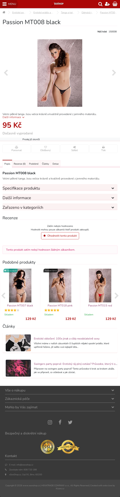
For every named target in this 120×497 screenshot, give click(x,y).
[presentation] (6, 73)
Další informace (14, 117)
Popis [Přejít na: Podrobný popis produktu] (7, 163)
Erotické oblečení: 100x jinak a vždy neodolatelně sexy (67, 338)
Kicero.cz (60, 488)
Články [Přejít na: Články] (45, 163)
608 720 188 (30, 469)
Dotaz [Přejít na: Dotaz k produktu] (56, 163)
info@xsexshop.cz (24, 464)
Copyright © (10, 485)
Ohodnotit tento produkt (60, 236)
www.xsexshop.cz (31, 485)
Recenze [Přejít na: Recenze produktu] (20, 163)
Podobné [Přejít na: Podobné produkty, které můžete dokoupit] (33, 163)
